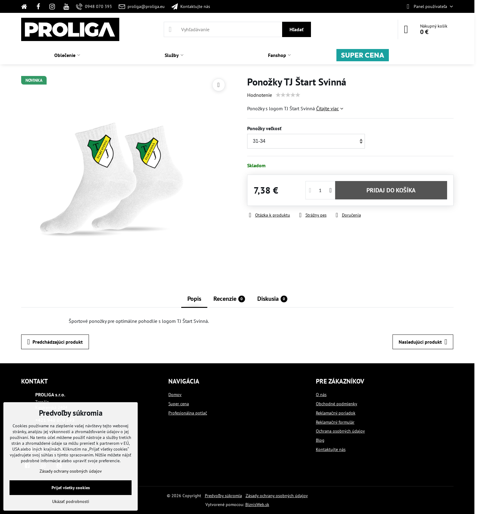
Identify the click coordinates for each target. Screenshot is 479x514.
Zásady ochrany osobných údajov (277, 495)
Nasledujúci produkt (423, 342)
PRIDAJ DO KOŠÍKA (391, 190)
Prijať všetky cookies (71, 487)
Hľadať (296, 29)
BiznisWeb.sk (257, 504)
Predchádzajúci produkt (55, 342)
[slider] (288, 95)
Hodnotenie (259, 95)
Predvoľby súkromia (223, 495)
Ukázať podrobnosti (70, 501)
